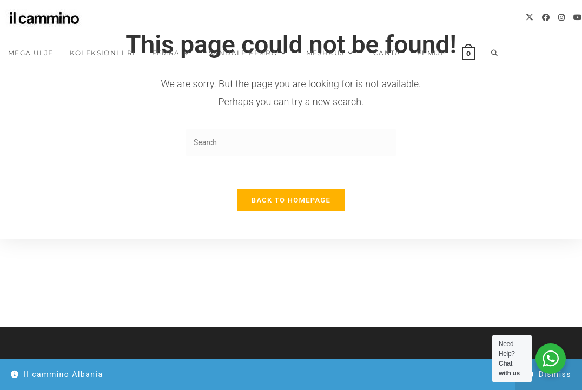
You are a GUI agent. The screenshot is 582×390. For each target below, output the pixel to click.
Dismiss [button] (555, 374)
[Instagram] (561, 17)
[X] (529, 17)
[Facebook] (546, 17)
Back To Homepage (291, 200)
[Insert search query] (291, 142)
